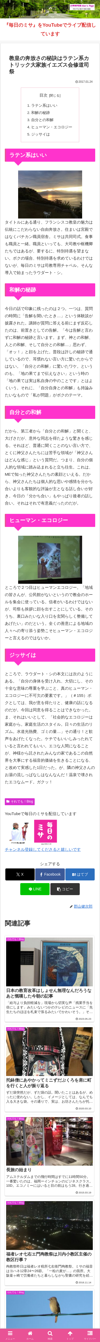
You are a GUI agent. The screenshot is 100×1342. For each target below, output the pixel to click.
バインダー (50, 1318)
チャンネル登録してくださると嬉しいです (43, 849)
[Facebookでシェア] (50, 874)
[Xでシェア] (20, 874)
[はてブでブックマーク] (80, 874)
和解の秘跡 (40, 113)
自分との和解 (42, 120)
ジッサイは (40, 134)
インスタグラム (26, 1310)
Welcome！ (26, 1302)
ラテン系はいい (44, 106)
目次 (43, 95)
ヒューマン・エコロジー (51, 127)
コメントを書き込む (50, 1223)
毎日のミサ (74, 1310)
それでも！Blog (19, 801)
